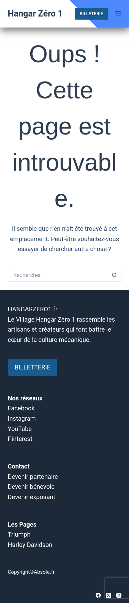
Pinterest (20, 438)
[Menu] (118, 14)
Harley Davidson (30, 544)
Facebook (21, 408)
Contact (19, 466)
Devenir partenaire (33, 476)
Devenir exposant (31, 496)
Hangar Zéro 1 (35, 14)
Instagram (22, 418)
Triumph (19, 534)
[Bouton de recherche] (114, 275)
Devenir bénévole (31, 486)
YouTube (20, 428)
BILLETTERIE (33, 367)
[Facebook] (98, 595)
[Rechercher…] (58, 275)
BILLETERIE (91, 13)
